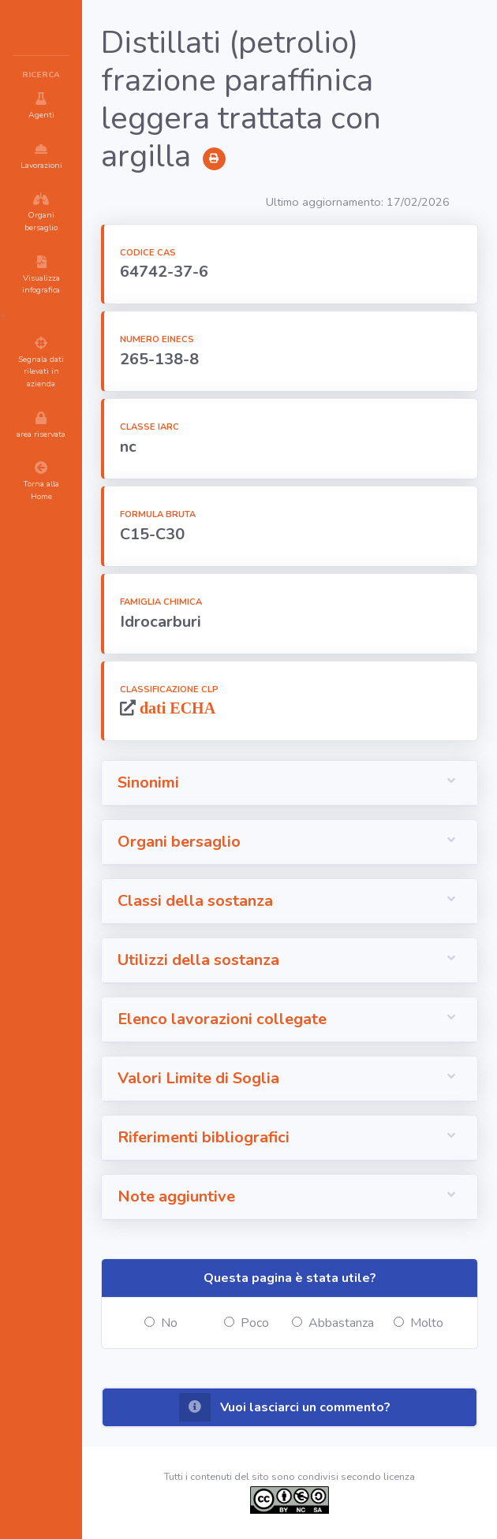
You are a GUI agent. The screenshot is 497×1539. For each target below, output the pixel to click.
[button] (289, 783)
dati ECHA (175, 707)
